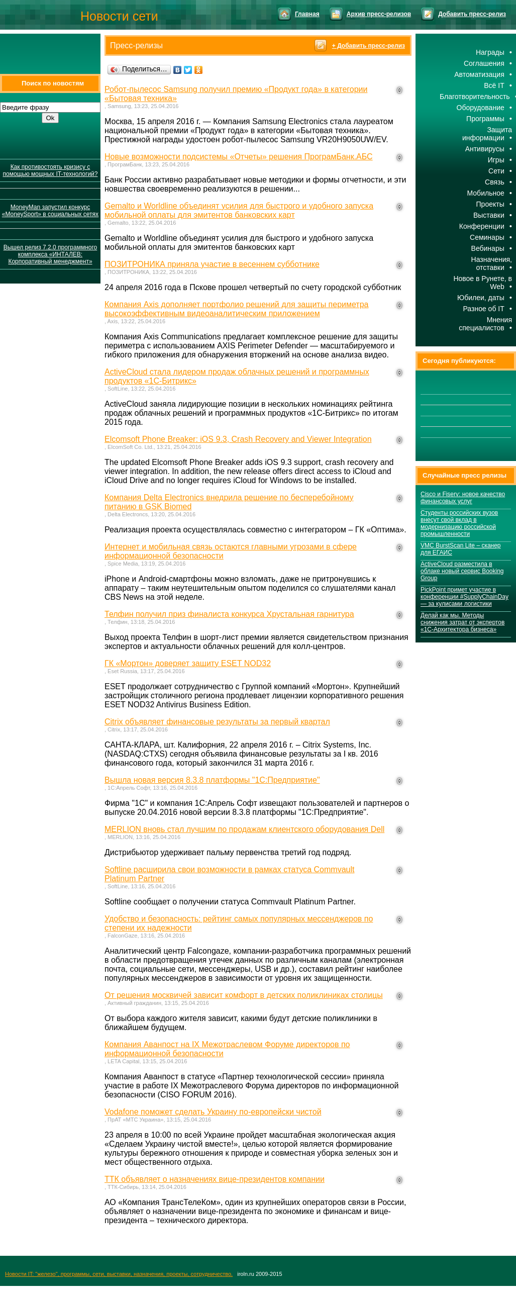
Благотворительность (475, 96)
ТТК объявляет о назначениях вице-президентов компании (215, 1179)
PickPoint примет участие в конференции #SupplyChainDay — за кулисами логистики (464, 596)
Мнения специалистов (485, 324)
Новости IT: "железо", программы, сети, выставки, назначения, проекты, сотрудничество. (119, 1274)
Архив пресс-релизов (379, 14)
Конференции (481, 226)
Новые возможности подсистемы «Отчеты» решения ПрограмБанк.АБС (239, 156)
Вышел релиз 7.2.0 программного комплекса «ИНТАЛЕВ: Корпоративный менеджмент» (50, 254)
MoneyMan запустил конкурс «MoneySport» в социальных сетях (50, 211)
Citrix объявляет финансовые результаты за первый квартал (217, 721)
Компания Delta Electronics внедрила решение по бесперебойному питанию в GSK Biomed (229, 502)
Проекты (490, 204)
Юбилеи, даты (480, 298)
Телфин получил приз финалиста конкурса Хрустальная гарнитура (229, 614)
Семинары (487, 237)
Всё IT (494, 85)
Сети (496, 171)
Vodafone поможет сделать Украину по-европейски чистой (213, 1111)
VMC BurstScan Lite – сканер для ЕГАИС (461, 549)
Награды (490, 52)
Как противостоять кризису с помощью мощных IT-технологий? (50, 170)
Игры (496, 160)
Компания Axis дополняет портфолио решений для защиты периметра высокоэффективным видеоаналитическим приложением (237, 309)
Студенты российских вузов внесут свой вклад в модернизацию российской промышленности (459, 523)
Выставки (488, 215)
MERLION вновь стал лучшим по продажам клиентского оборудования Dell (244, 829)
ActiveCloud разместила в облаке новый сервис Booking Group (462, 571)
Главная (307, 14)
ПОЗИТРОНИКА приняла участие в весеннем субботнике (212, 264)
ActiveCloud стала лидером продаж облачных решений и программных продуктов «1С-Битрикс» (237, 376)
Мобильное (485, 193)
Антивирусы (484, 149)
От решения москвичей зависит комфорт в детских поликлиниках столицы (244, 995)
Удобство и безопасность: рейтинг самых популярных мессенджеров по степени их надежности (239, 923)
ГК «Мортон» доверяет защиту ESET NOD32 (188, 663)
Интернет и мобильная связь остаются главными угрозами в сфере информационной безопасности (231, 551)
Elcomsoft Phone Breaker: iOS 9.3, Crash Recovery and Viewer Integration (238, 439)
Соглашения (484, 63)
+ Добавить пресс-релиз (368, 45)
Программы (485, 119)
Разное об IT (483, 309)
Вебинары (487, 248)
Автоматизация (479, 74)
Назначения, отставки (491, 263)
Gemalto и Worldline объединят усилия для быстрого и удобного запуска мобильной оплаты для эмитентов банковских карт (239, 210)
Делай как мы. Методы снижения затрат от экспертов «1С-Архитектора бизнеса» (462, 622)
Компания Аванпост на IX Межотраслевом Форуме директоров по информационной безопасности (227, 1049)
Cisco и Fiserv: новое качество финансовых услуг (463, 498)
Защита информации (487, 134)
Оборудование (480, 108)
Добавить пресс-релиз (472, 14)
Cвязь (494, 182)
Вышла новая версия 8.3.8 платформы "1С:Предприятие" (212, 780)
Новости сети (119, 16)
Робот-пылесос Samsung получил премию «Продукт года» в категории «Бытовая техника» (236, 94)
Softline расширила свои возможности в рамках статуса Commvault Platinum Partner (229, 874)
